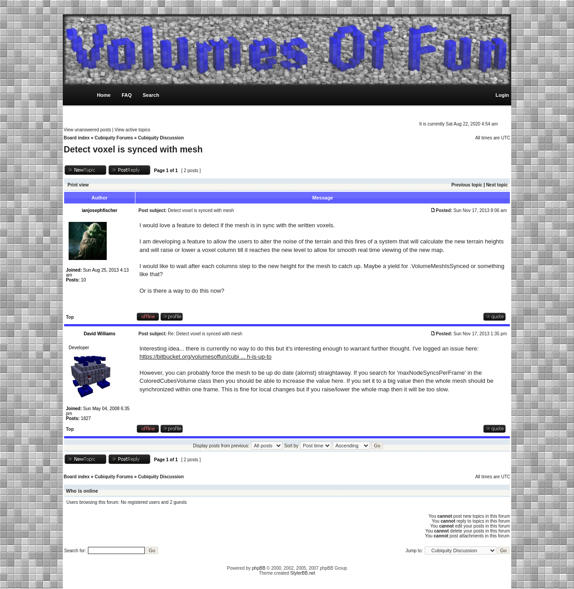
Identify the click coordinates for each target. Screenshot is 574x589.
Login (502, 95)
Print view (78, 184)
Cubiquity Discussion (161, 137)
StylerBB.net (302, 573)
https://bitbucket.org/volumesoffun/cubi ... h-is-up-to (205, 356)
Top (70, 317)
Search (151, 95)
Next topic (497, 184)
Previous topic (467, 184)
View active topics (132, 129)
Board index (77, 137)
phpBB (258, 568)
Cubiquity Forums (114, 137)
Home (104, 95)
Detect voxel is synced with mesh (133, 149)
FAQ (127, 95)
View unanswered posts (87, 129)
